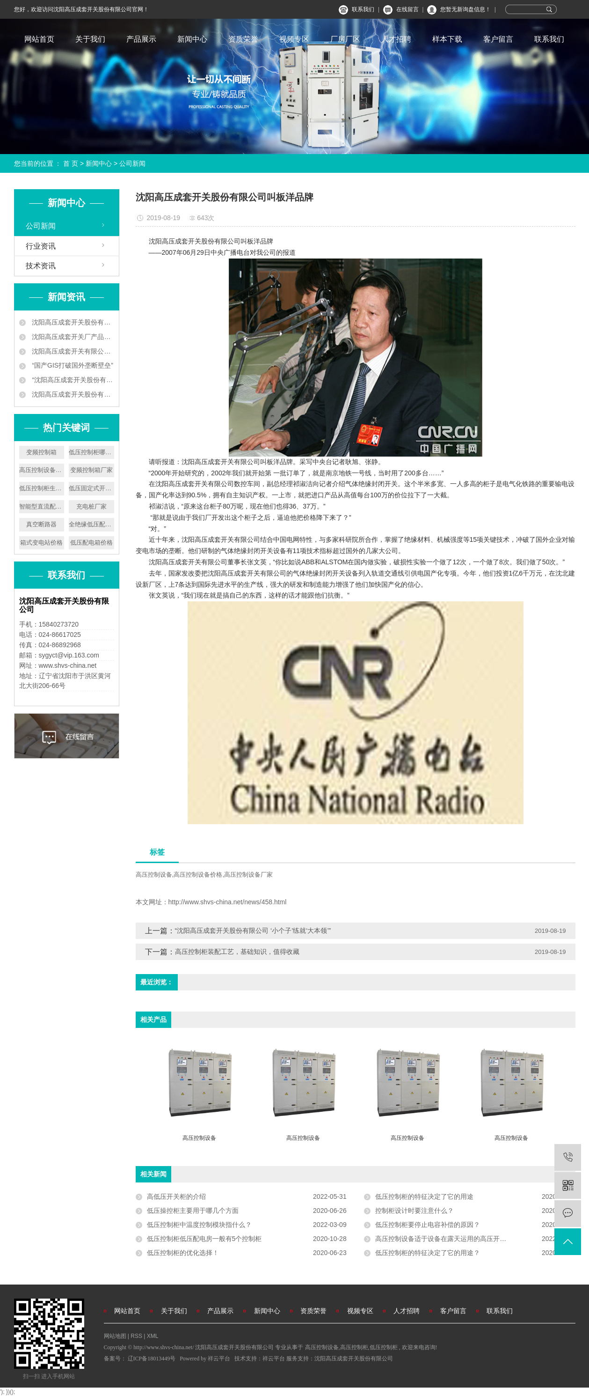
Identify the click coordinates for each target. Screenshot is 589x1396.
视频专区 (294, 39)
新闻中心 (192, 39)
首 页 (70, 163)
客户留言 (498, 39)
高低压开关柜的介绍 (176, 1196)
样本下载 (447, 39)
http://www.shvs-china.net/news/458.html (227, 902)
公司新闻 (132, 163)
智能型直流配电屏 (42, 506)
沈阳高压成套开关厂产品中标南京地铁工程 (72, 336)
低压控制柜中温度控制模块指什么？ (199, 1224)
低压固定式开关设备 (91, 488)
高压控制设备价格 (198, 874)
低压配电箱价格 (91, 542)
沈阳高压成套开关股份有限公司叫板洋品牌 (72, 394)
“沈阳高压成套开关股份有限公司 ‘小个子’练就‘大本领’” (72, 380)
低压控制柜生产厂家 (42, 488)
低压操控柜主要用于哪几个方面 (193, 1210)
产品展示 (141, 39)
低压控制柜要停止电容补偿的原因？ (427, 1224)
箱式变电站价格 (41, 542)
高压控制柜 (354, 1347)
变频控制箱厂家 (91, 469)
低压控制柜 (384, 1347)
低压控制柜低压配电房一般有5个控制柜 (204, 1238)
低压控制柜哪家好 (91, 452)
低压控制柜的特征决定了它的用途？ (427, 1252)
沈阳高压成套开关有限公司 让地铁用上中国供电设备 (72, 351)
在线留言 (407, 9)
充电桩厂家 (91, 506)
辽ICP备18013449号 (152, 1358)
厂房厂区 (345, 39)
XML (153, 1336)
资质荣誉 (243, 39)
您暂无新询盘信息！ (465, 9)
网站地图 (116, 1336)
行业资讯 (41, 246)
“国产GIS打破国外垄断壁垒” (71, 365)
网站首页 (39, 39)
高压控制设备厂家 (42, 469)
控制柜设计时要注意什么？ (414, 1210)
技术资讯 (41, 266)
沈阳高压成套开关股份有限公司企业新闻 (72, 322)
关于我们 (90, 39)
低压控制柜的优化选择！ (183, 1252)
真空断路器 (41, 524)
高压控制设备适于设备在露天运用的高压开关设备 (447, 1238)
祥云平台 (219, 1358)
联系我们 (363, 9)
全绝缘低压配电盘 (91, 524)
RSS (136, 1336)
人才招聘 (396, 39)
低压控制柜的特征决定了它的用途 (424, 1196)
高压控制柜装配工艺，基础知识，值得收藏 (237, 951)
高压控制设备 (154, 874)
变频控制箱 (41, 452)
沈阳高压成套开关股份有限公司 (353, 1358)
